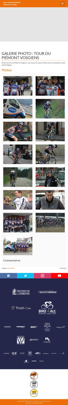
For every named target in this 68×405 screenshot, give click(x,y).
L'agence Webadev (37, 403)
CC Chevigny (34, 401)
